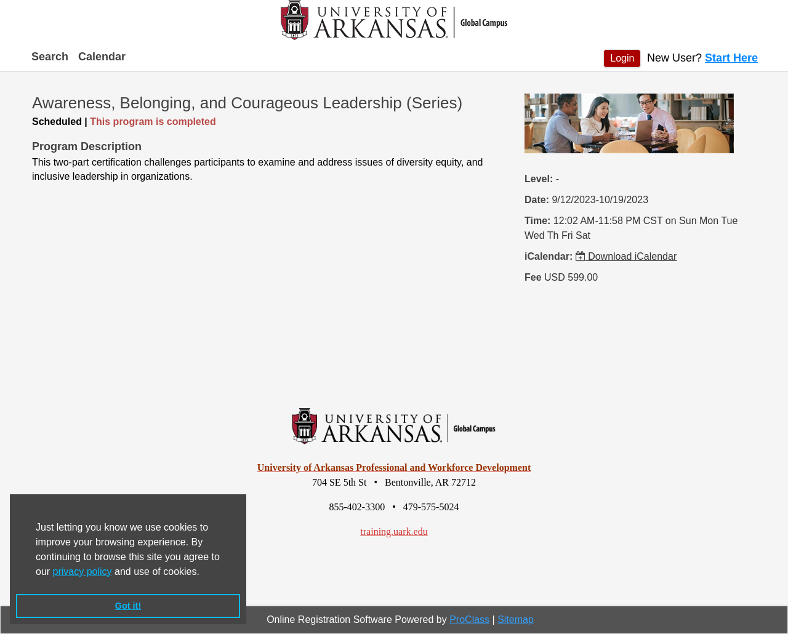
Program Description (87, 146)
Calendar (102, 56)
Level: (539, 179)
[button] (204, 572)
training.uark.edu (393, 531)
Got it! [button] (128, 606)
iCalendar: (549, 256)
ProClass (469, 619)
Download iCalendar (626, 256)
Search (49, 56)
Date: (537, 200)
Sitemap (515, 619)
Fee (533, 277)
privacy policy (82, 571)
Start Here (731, 58)
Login (622, 58)
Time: (537, 220)
